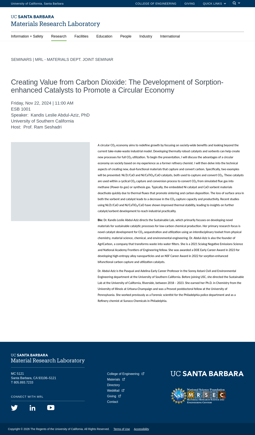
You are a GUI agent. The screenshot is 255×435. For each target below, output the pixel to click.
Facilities (81, 36)
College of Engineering (156, 3)
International (170, 36)
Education (104, 36)
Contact (112, 401)
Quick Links (212, 3)
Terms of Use (122, 429)
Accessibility (141, 429)
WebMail (113, 390)
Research (59, 36)
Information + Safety (27, 36)
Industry (145, 36)
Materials (113, 379)
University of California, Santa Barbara (37, 3)
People (125, 36)
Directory (113, 385)
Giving (189, 3)
